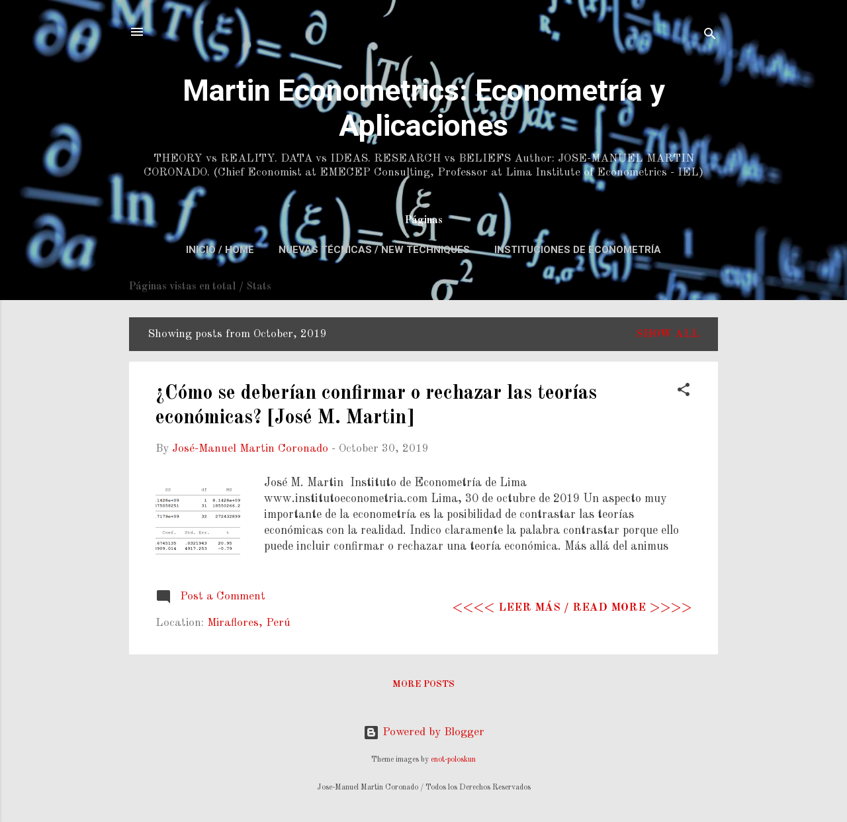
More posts (423, 684)
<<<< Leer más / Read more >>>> (572, 607)
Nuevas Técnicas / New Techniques (374, 250)
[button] (683, 392)
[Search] (710, 36)
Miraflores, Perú (248, 623)
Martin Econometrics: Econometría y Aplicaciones (424, 108)
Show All (667, 334)
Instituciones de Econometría (577, 250)
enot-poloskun (453, 760)
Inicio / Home (220, 250)
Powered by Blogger (423, 732)
